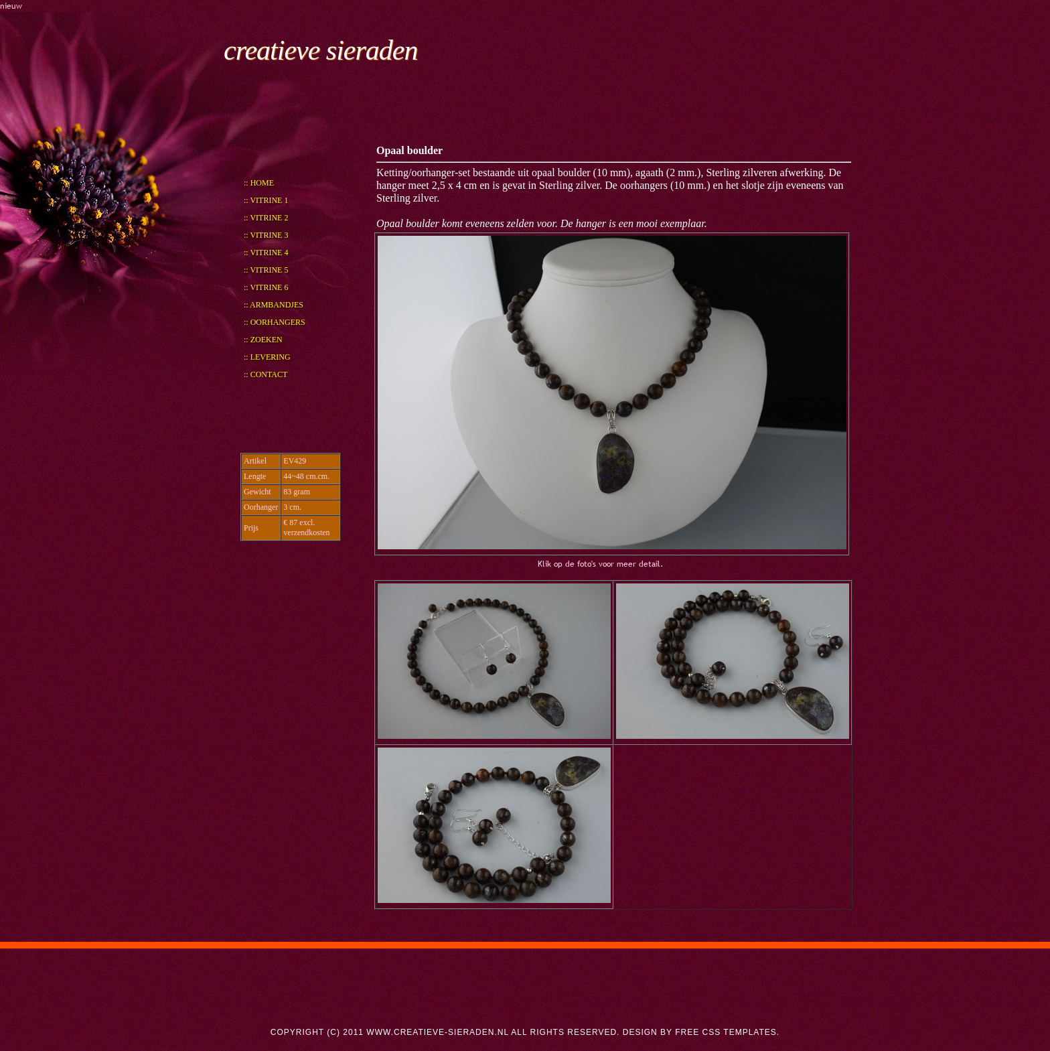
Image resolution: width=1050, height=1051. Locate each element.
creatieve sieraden (320, 50)
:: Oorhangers (274, 322)
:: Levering (267, 357)
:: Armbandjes (273, 304)
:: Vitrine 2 (266, 217)
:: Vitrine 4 (266, 252)
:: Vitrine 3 (266, 235)
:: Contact (265, 374)
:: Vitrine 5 (266, 270)
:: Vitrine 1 (266, 200)
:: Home (259, 183)
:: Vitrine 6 (266, 287)
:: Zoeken (263, 339)
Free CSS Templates (726, 1032)
